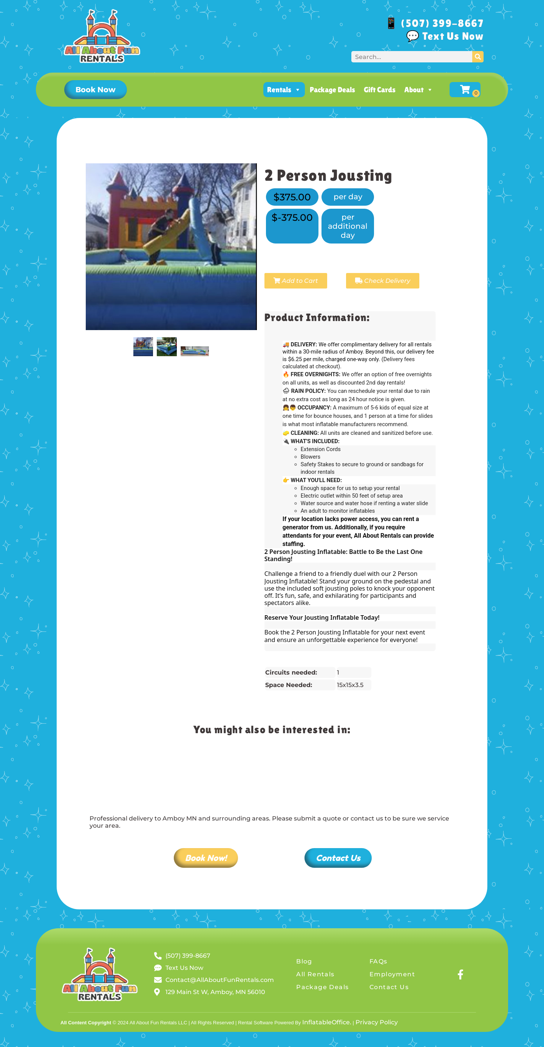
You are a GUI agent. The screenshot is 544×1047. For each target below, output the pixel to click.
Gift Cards (380, 89)
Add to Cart (296, 280)
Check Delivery (382, 280)
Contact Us (389, 987)
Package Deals (332, 89)
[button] (95, 89)
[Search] (478, 56)
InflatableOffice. (326, 1022)
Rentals (284, 89)
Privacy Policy (376, 1022)
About (418, 89)
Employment (392, 974)
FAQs (378, 961)
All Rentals (315, 974)
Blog (304, 961)
